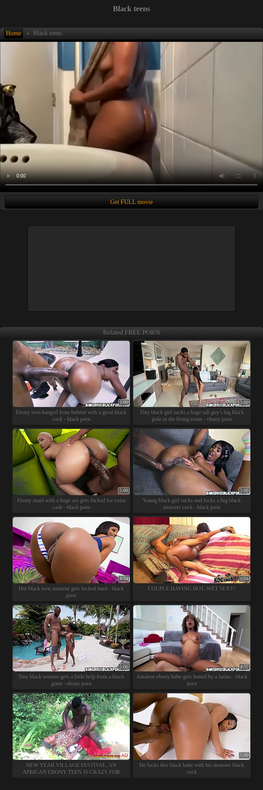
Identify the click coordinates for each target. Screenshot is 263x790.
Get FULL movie (131, 202)
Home (13, 33)
